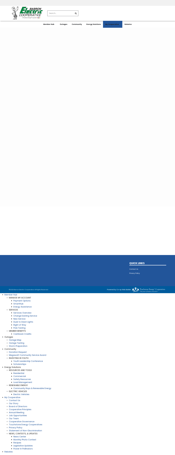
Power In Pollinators (23, 448)
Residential (18, 373)
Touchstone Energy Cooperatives (25, 424)
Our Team (14, 418)
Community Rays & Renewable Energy (32, 388)
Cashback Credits (22, 334)
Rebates (128, 24)
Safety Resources (22, 379)
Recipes (17, 442)
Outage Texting (16, 343)
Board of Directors (18, 406)
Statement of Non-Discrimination (25, 430)
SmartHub (18, 303)
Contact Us (133, 269)
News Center (19, 436)
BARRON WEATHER (67, 270)
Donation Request (18, 352)
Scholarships (19, 364)
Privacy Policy (134, 273)
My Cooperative (112, 24)
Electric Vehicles (21, 394)
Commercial (19, 376)
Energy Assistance (22, 306)
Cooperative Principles (20, 409)
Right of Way (19, 324)
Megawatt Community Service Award (27, 355)
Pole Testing (19, 327)
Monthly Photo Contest (24, 439)
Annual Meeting (16, 412)
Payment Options (22, 300)
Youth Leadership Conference (28, 361)
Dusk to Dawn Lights (23, 321)
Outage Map (15, 340)
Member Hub (48, 24)
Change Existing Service (25, 315)
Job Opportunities (18, 415)
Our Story (13, 403)
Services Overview (22, 312)
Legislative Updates (23, 445)
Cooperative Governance (21, 421)
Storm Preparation (18, 346)
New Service (19, 318)
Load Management (22, 382)
